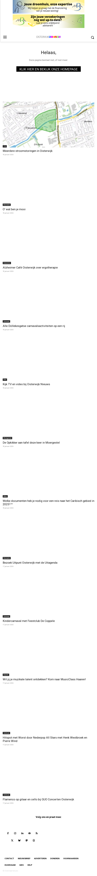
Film (5, 380)
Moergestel (7, 438)
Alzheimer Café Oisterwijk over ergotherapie (30, 267)
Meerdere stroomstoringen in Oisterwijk (27, 151)
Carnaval (6, 321)
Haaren (6, 675)
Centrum (6, 733)
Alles (5, 496)
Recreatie (7, 205)
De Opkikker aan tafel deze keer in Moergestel (31, 442)
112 (5, 146)
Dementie (7, 263)
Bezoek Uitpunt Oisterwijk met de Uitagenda (30, 562)
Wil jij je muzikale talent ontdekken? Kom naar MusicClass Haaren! (44, 679)
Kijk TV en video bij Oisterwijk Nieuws (26, 384)
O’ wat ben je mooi (14, 209)
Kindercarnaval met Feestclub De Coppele (29, 621)
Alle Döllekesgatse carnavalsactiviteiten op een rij (34, 326)
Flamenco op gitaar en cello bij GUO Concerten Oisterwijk (38, 799)
